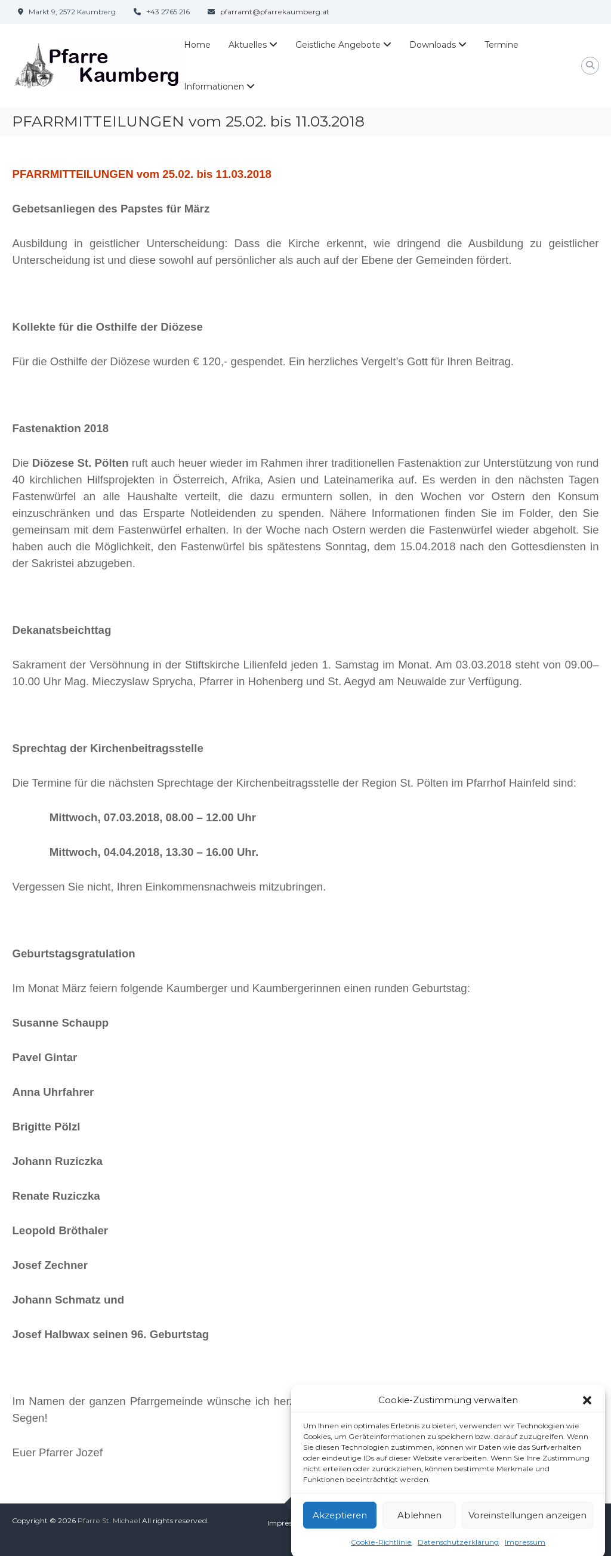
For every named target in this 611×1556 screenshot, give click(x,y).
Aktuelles (248, 44)
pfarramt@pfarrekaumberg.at (274, 11)
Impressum (287, 1522)
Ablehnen (419, 1529)
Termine (502, 44)
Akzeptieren (340, 1529)
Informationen (214, 86)
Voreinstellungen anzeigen (527, 1529)
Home (197, 44)
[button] (587, 1414)
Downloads (432, 44)
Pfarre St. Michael (109, 1520)
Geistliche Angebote (338, 44)
